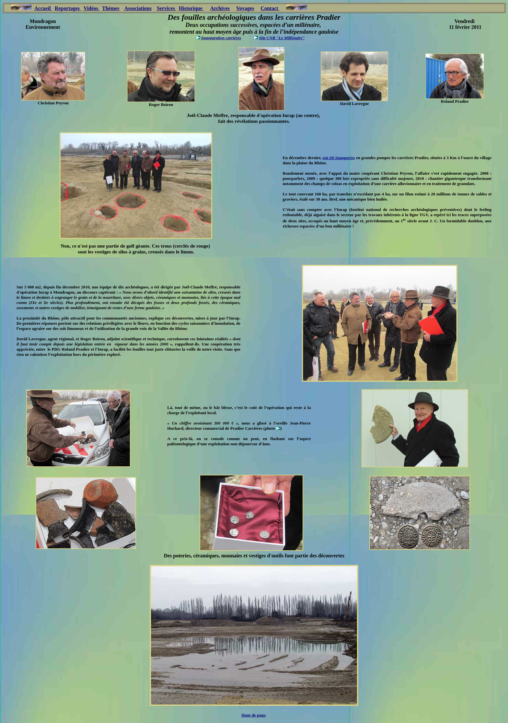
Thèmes (110, 8)
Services (166, 8)
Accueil (42, 8)
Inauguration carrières (221, 37)
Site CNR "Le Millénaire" (282, 37)
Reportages (67, 8)
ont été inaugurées (339, 157)
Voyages (245, 8)
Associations (138, 8)
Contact (269, 8)
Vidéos (92, 8)
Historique (191, 8)
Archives (220, 8)
